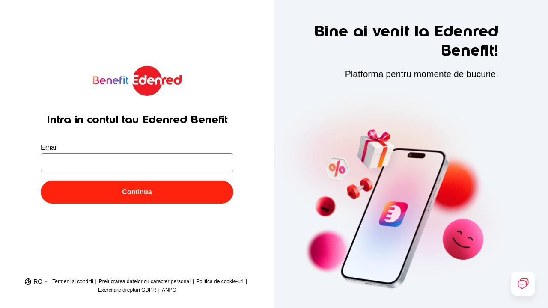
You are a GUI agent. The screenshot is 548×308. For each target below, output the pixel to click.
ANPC (169, 290)
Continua (137, 191)
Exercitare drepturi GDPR (127, 290)
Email (49, 147)
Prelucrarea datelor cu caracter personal (145, 281)
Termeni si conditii (72, 281)
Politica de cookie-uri (220, 281)
